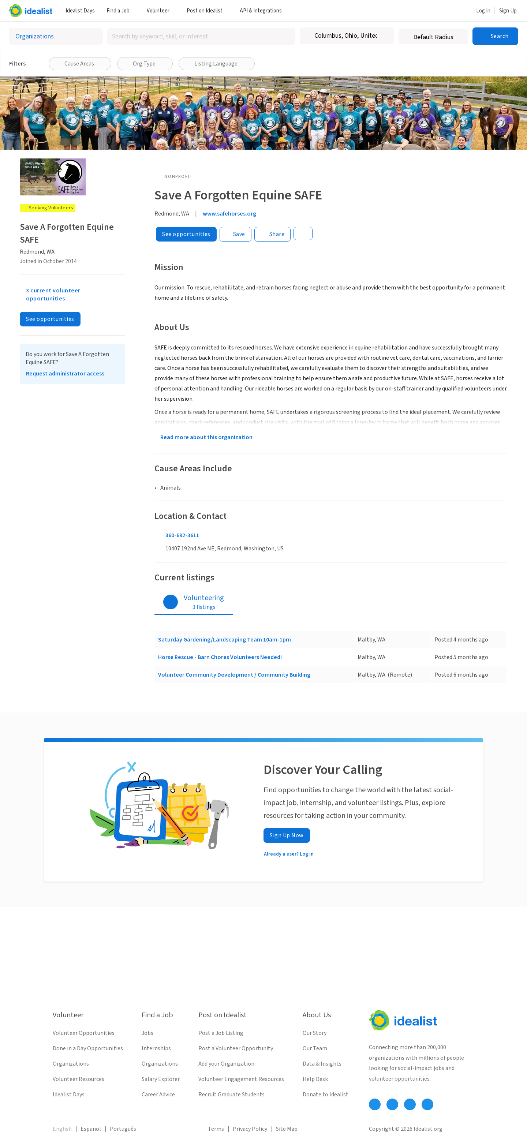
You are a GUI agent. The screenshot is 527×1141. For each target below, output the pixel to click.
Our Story (314, 1033)
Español (91, 1129)
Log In (483, 11)
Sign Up (508, 11)
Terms (216, 1129)
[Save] (235, 234)
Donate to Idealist (325, 1095)
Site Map (287, 1129)
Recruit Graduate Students (231, 1095)
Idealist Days (80, 11)
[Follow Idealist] (375, 1104)
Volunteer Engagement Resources (241, 1079)
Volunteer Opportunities (84, 1033)
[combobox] (201, 36)
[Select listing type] (56, 36)
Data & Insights (322, 1064)
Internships (156, 1048)
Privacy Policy (250, 1129)
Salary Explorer (161, 1079)
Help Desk (315, 1079)
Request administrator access (65, 374)
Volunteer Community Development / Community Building (234, 675)
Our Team (315, 1048)
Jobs (147, 1033)
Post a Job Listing (220, 1033)
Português (123, 1129)
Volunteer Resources (78, 1079)
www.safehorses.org (229, 214)
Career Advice (158, 1095)
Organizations (71, 1064)
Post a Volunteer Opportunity (235, 1048)
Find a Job (120, 11)
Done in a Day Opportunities (88, 1048)
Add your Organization (226, 1064)
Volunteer (161, 11)
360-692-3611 (182, 535)
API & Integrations (263, 11)
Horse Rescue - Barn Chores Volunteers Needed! (220, 657)
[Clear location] (383, 36)
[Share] (272, 234)
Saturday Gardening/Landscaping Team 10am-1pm (224, 640)
